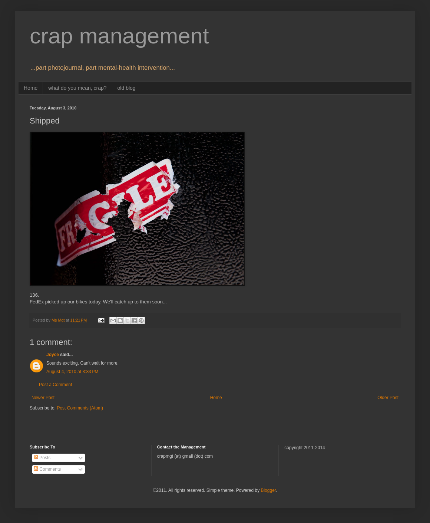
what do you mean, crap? (77, 88)
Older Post (387, 397)
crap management (119, 35)
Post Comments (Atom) (80, 408)
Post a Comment (55, 384)
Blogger (268, 490)
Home (30, 88)
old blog (127, 88)
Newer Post (43, 397)
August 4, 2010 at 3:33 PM (72, 371)
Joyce (52, 354)
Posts (42, 457)
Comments (47, 469)
